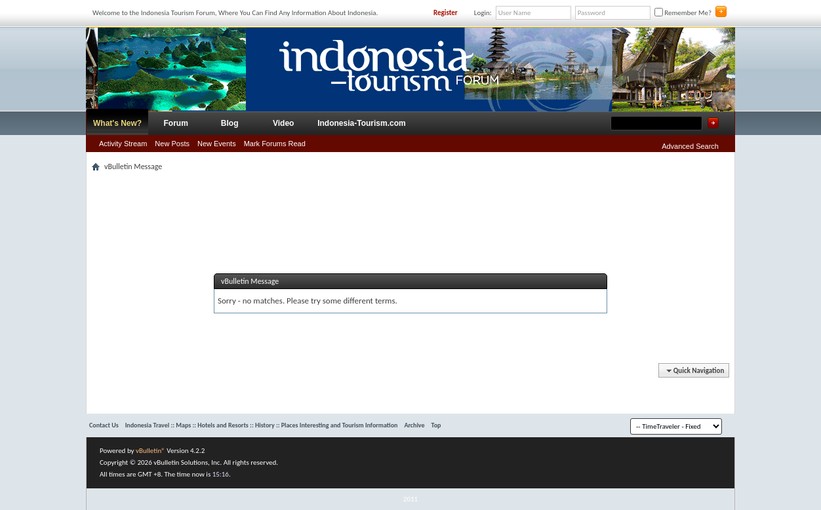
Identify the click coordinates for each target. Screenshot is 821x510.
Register (445, 13)
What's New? (117, 123)
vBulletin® (150, 450)
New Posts (172, 143)
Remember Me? (682, 13)
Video (283, 123)
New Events (216, 143)
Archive (414, 425)
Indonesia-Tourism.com (361, 123)
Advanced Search (690, 146)
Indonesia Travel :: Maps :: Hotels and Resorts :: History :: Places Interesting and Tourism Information (261, 425)
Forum (176, 123)
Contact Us (104, 425)
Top (436, 425)
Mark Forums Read (275, 143)
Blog (230, 123)
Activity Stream (123, 143)
